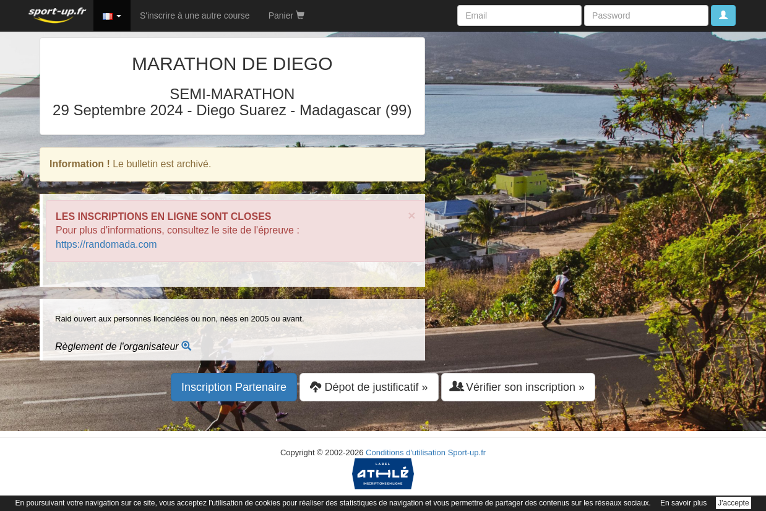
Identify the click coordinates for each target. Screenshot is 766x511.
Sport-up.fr (467, 452)
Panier (286, 15)
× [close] (411, 215)
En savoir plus (683, 503)
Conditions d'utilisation (405, 452)
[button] (112, 15)
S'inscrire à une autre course (195, 15)
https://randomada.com (106, 244)
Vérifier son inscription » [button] (518, 386)
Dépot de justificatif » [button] (369, 386)
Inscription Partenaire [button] (233, 387)
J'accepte (733, 503)
